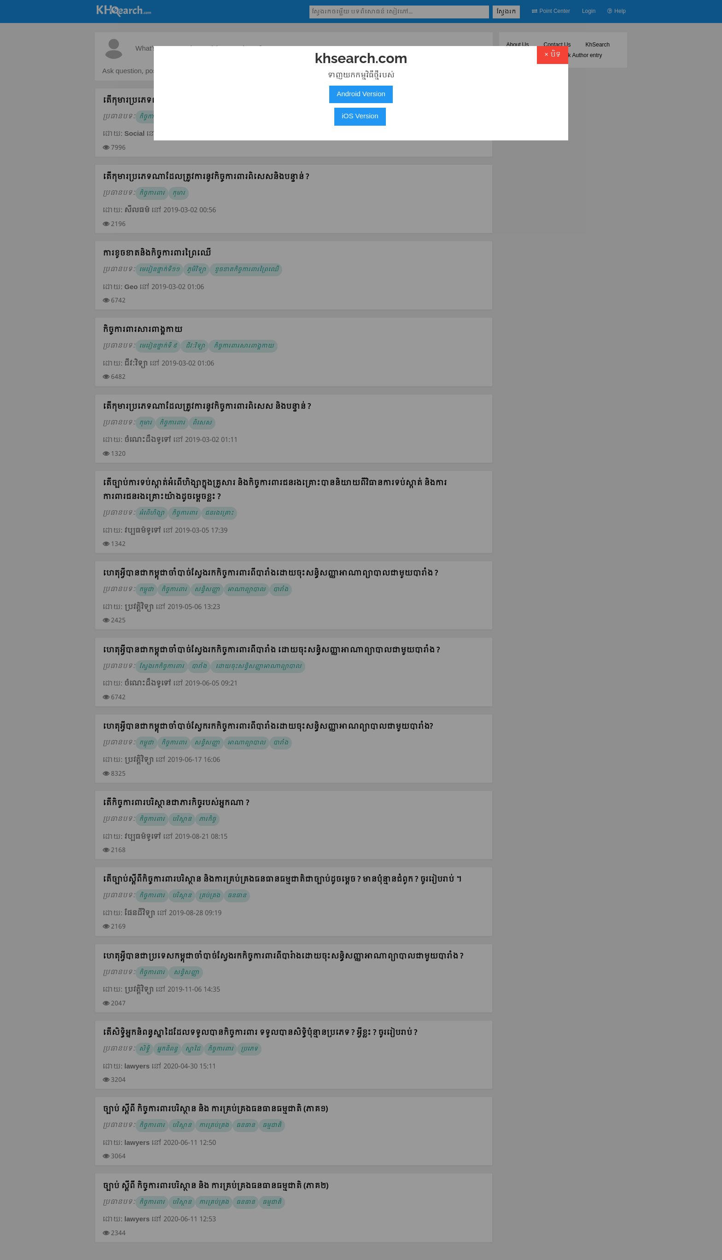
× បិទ (552, 55)
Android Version (361, 94)
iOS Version (360, 116)
